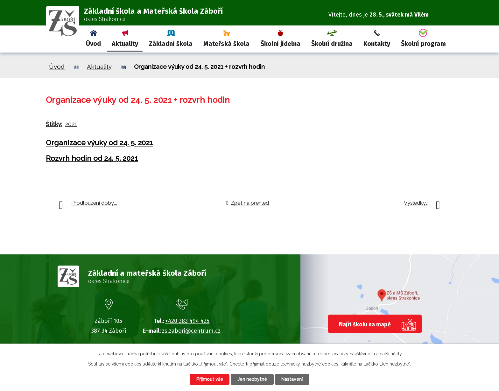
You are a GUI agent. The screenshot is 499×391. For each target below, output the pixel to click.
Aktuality (125, 43)
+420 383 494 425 (187, 320)
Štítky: (54, 124)
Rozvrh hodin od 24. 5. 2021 (92, 158)
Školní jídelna (280, 43)
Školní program (423, 43)
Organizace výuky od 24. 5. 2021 (99, 143)
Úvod (93, 43)
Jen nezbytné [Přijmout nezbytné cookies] (252, 379)
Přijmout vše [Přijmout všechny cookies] (209, 379)
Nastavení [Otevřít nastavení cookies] (292, 379)
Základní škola (171, 43)
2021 (71, 124)
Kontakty (376, 43)
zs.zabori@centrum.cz (191, 330)
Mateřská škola (226, 43)
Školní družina (332, 43)
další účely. (391, 353)
